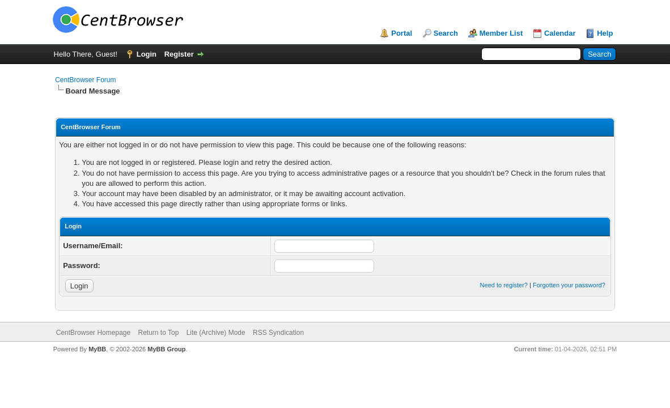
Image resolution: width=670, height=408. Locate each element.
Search (446, 33)
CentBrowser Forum (85, 80)
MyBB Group (166, 349)
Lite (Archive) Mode (215, 333)
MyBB (97, 349)
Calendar (560, 33)
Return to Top (158, 333)
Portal (401, 33)
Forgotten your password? (569, 285)
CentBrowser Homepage (93, 333)
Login (146, 54)
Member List (501, 33)
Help (605, 33)
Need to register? (504, 285)
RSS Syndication (278, 333)
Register (179, 54)
